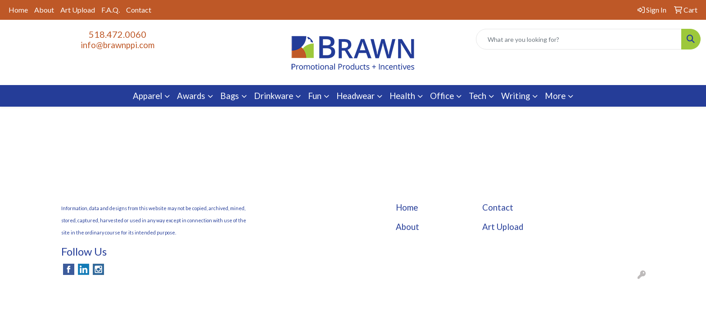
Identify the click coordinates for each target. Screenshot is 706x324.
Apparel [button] (147, 96)
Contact (138, 9)
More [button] (555, 96)
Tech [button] (477, 96)
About (44, 9)
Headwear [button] (355, 96)
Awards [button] (191, 96)
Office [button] (442, 96)
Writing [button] (515, 96)
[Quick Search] (579, 39)
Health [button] (402, 96)
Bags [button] (229, 96)
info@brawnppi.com (117, 45)
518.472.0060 (117, 34)
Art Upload (77, 9)
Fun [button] (314, 96)
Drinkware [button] (273, 96)
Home (18, 9)
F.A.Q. (110, 9)
